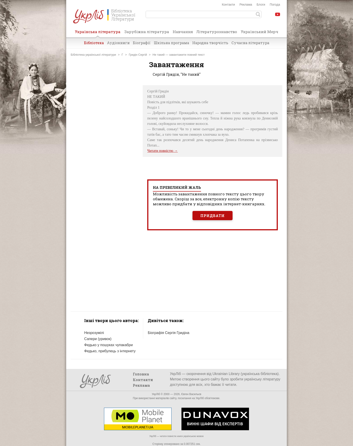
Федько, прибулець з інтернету (110, 351)
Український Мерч (259, 31)
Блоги (261, 4)
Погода (275, 4)
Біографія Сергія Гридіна (168, 333)
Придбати (212, 215)
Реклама (246, 4)
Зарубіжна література (146, 31)
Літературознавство (216, 31)
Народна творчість (210, 42)
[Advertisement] (104, 152)
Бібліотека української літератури (93, 54)
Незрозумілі (94, 333)
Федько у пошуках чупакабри (108, 345)
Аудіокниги (118, 42)
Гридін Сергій (138, 54)
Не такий (159, 54)
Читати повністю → (162, 151)
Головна (141, 374)
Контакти (228, 4)
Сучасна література (250, 42)
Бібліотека (94, 42)
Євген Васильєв (191, 394)
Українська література (97, 33)
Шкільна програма (171, 42)
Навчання (183, 31)
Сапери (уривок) (97, 339)
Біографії (142, 42)
